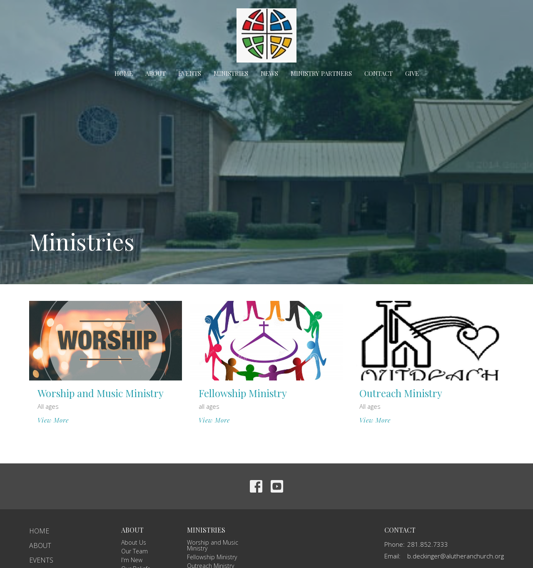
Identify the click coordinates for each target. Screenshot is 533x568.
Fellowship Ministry (212, 557)
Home (124, 73)
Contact (378, 73)
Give (412, 73)
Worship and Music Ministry (212, 545)
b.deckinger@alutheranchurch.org (455, 556)
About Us (133, 542)
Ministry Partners (321, 73)
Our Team (134, 551)
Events (189, 73)
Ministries (231, 73)
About (155, 73)
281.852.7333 (427, 544)
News (269, 73)
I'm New (131, 560)
